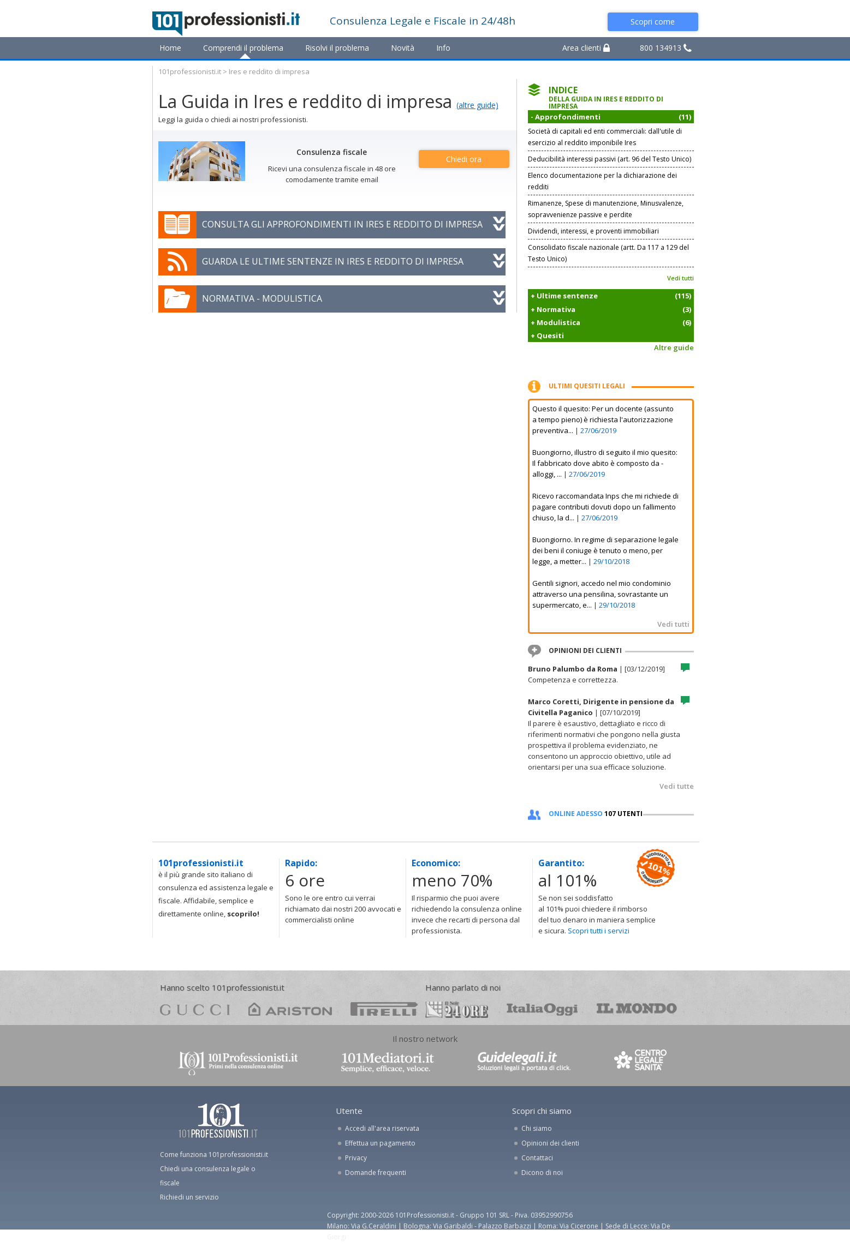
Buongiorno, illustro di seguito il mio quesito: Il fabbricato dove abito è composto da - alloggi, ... (604, 463)
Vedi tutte (676, 786)
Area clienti (586, 48)
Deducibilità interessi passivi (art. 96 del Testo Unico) (609, 159)
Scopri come (653, 21)
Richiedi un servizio (189, 1197)
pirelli (384, 1009)
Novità (402, 48)
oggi (542, 1009)
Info (443, 48)
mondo (637, 1009)
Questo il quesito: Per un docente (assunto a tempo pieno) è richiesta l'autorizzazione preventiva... (603, 419)
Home (170, 48)
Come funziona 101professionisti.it (214, 1154)
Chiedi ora (464, 159)
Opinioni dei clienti (550, 1143)
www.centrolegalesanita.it (641, 1062)
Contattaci (537, 1157)
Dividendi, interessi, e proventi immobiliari (593, 231)
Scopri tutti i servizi (598, 931)
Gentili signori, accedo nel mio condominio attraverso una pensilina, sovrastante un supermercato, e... (601, 594)
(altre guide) (477, 105)
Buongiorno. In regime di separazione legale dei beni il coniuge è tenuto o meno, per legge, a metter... (605, 550)
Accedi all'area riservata (382, 1128)
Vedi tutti (680, 278)
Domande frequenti (375, 1172)
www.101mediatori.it (387, 1062)
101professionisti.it (189, 71)
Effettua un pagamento (380, 1143)
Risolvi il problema (337, 48)
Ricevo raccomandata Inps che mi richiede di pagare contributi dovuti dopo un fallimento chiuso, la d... (605, 507)
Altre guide (674, 347)
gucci (195, 1009)
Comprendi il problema (243, 48)
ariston (290, 1009)
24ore (456, 1010)
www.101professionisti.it (237, 1062)
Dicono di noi (542, 1172)
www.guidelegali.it (524, 1062)
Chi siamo (536, 1128)
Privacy (356, 1157)
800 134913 (666, 48)
